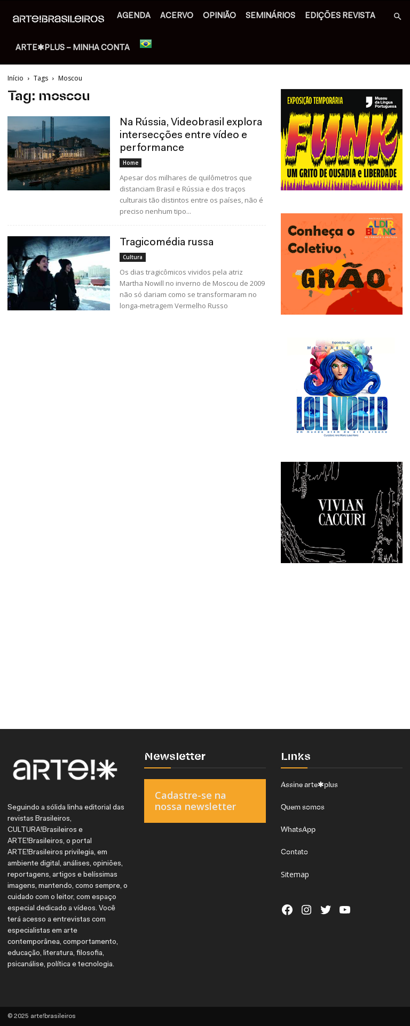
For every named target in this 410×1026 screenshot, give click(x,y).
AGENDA (134, 16)
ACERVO (176, 16)
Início (15, 78)
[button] (397, 17)
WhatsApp (298, 829)
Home (130, 162)
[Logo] (61, 19)
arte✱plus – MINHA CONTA (72, 48)
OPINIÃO (219, 16)
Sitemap (295, 874)
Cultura (133, 257)
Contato (294, 851)
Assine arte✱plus (309, 784)
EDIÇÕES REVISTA (340, 16)
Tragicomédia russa (167, 242)
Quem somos (303, 807)
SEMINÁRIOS (270, 16)
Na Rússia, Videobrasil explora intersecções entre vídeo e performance (191, 135)
